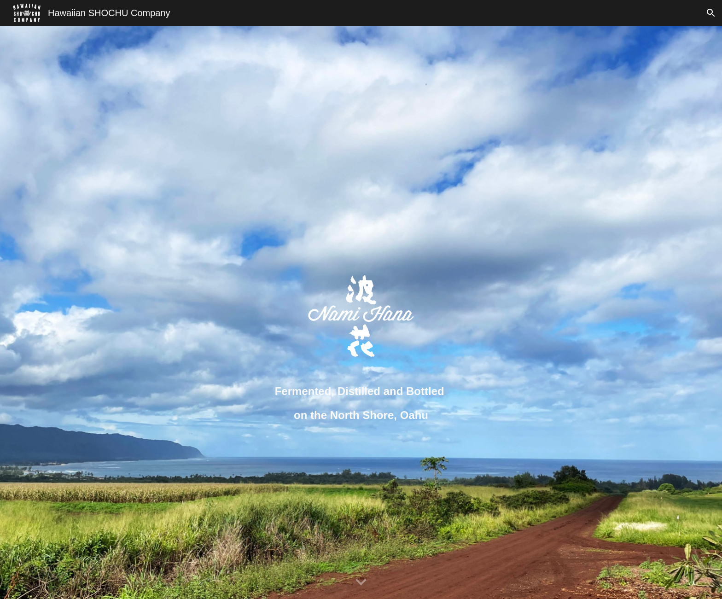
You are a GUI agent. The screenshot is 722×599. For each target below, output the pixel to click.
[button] (711, 13)
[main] (361, 403)
